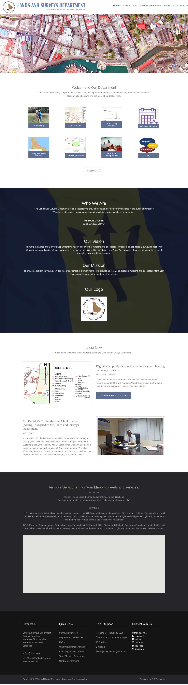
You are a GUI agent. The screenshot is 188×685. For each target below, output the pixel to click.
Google (101, 648)
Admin (113, 373)
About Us (131, 5)
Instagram (139, 650)
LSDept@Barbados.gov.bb (39, 659)
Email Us (102, 643)
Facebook (139, 637)
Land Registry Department (72, 653)
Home (116, 5)
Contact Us (180, 5)
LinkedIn (138, 644)
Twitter (137, 640)
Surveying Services (69, 634)
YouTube (138, 647)
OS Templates (158, 680)
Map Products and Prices (72, 639)
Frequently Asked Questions (111, 653)
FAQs (167, 5)
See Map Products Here (113, 394)
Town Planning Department (73, 657)
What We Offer (151, 5)
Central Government (69, 662)
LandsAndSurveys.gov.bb (75, 680)
